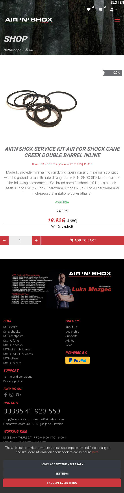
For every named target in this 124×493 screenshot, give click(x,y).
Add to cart (85, 240)
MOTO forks (11, 340)
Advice (69, 340)
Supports (71, 336)
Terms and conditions (17, 376)
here (95, 452)
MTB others (11, 358)
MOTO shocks (13, 345)
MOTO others (12, 363)
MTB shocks (11, 331)
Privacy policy (12, 381)
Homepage (11, 49)
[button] (113, 9)
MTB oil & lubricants (16, 349)
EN (122, 2)
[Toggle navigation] (117, 19)
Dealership (72, 331)
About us (71, 327)
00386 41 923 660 (31, 411)
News (68, 345)
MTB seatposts (13, 336)
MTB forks (10, 327)
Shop (29, 49)
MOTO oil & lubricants (18, 354)
